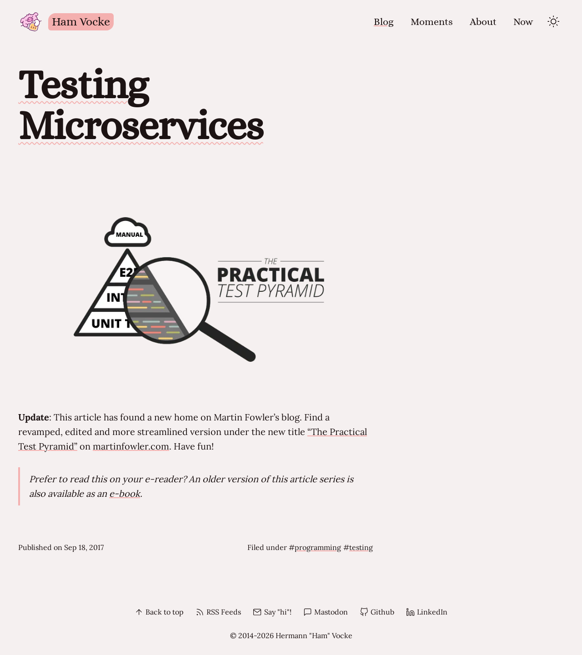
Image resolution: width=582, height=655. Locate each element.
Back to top (159, 611)
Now (523, 21)
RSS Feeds (218, 611)
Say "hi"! (272, 611)
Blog (384, 21)
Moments (432, 21)
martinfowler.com (131, 446)
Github (377, 611)
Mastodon (325, 611)
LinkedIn (426, 611)
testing (361, 547)
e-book (124, 493)
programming (318, 547)
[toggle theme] (553, 21)
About (483, 21)
